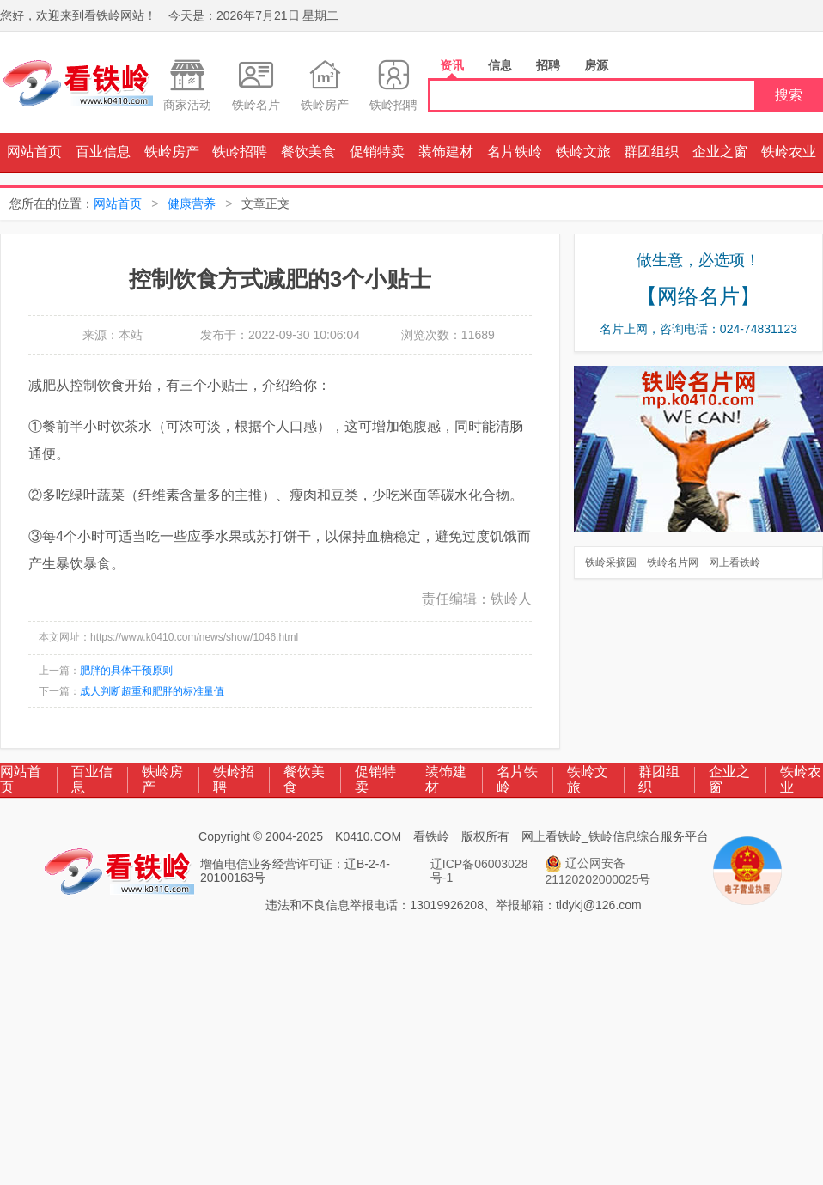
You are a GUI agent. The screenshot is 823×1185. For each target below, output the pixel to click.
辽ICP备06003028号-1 (479, 870)
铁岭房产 (171, 151)
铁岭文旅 (583, 151)
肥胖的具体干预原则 (126, 671)
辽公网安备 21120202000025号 (597, 870)
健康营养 (192, 203)
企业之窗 (719, 151)
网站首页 (34, 151)
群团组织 (651, 151)
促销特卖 (377, 151)
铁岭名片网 (672, 562)
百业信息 (103, 151)
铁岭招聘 (239, 151)
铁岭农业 (788, 151)
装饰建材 (445, 151)
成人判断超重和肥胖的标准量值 (152, 691)
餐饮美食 (308, 151)
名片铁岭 (514, 151)
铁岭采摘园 (611, 562)
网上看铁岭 (734, 562)
